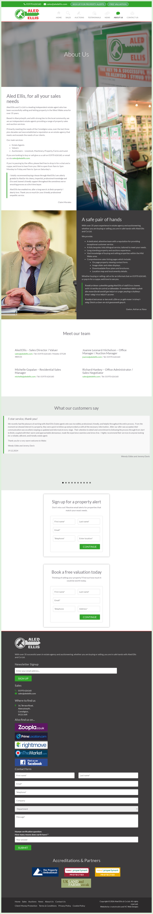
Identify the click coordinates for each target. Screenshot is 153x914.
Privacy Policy (64, 905)
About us (118, 17)
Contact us (132, 17)
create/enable (115, 906)
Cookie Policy (79, 905)
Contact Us (60, 901)
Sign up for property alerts (88, 4)
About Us (49, 901)
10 (90, 482)
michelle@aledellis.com (25, 376)
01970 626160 (32, 4)
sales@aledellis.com (55, 4)
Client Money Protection (26, 905)
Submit (23, 847)
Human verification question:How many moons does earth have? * (32, 833)
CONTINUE (90, 617)
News (107, 17)
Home (59, 17)
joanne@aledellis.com (92, 357)
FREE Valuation (117, 4)
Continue (90, 546)
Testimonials (94, 17)
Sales (68, 17)
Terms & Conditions (48, 905)
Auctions (79, 17)
